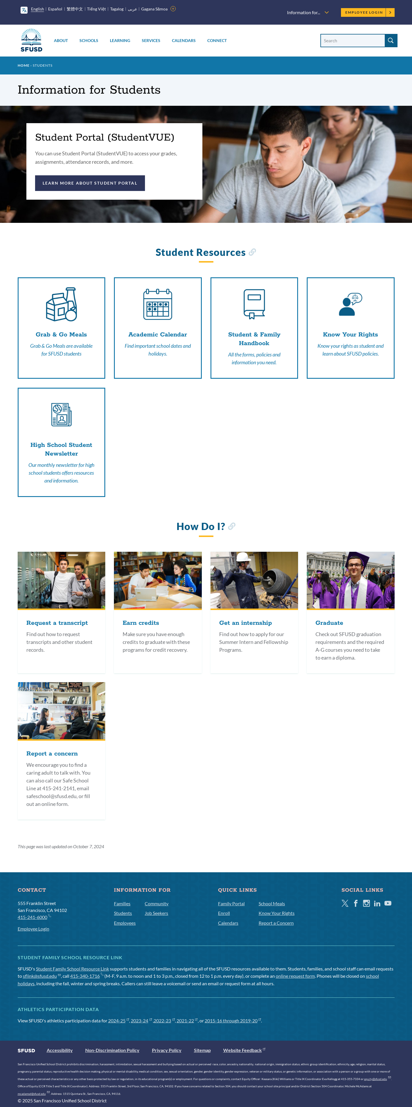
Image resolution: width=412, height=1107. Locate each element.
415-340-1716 (87, 976)
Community (156, 903)
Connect (217, 40)
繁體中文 (75, 8)
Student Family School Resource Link (72, 968)
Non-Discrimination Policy (112, 1050)
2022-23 (164, 1020)
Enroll (224, 913)
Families (122, 903)
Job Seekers (156, 913)
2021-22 (187, 1020)
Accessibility (60, 1050)
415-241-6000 (34, 917)
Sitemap (202, 1050)
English (37, 8)
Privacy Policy (167, 1050)
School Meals (272, 903)
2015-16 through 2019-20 (233, 1020)
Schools (88, 40)
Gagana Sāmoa (154, 8)
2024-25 (118, 1020)
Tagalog (117, 8)
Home (24, 65)
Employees (125, 923)
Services (151, 40)
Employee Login (368, 12)
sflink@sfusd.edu (42, 976)
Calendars (184, 40)
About (61, 40)
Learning (120, 40)
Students (123, 913)
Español (55, 8)
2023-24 (141, 1020)
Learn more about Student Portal (90, 183)
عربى (132, 8)
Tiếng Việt (96, 8)
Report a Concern (276, 923)
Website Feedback (244, 1050)
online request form (295, 976)
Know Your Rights (277, 913)
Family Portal (231, 903)
